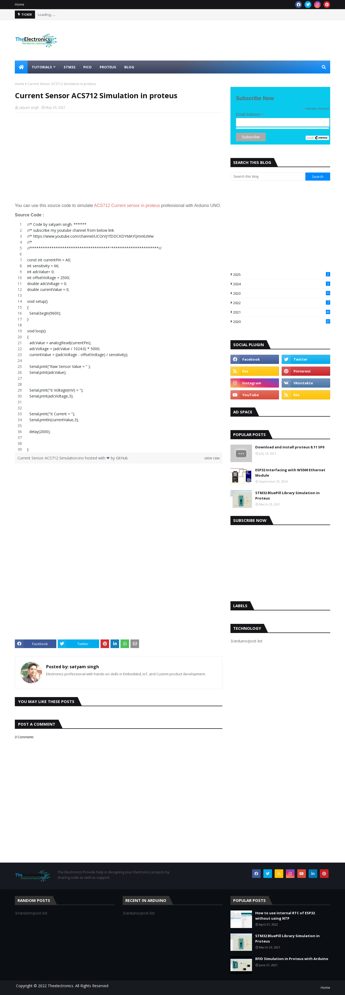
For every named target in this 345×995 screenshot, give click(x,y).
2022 (281, 302)
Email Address (249, 114)
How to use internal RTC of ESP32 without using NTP (285, 915)
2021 (281, 312)
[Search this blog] (267, 177)
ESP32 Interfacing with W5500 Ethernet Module (290, 472)
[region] (118, 336)
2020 (281, 321)
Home (19, 4)
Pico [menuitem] (87, 67)
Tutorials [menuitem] (42, 67)
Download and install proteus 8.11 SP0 (289, 447)
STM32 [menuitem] (69, 67)
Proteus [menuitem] (108, 67)
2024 (281, 284)
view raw (212, 457)
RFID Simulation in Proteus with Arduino (291, 958)
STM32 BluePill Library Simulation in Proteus (287, 495)
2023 (281, 293)
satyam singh (29, 107)
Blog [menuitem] (129, 67)
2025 (281, 274)
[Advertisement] (118, 156)
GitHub (122, 457)
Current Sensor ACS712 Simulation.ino (51, 457)
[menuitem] (21, 67)
